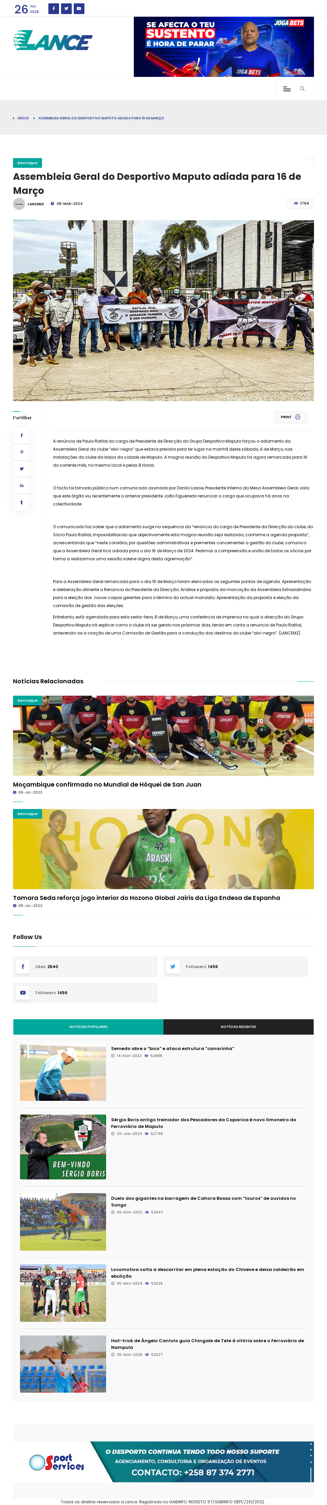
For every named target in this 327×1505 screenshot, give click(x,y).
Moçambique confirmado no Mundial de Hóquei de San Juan (107, 784)
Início (23, 118)
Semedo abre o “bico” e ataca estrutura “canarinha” (172, 1048)
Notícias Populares (88, 1026)
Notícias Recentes (238, 1026)
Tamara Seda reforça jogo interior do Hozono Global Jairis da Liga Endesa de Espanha (146, 898)
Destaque (27, 162)
